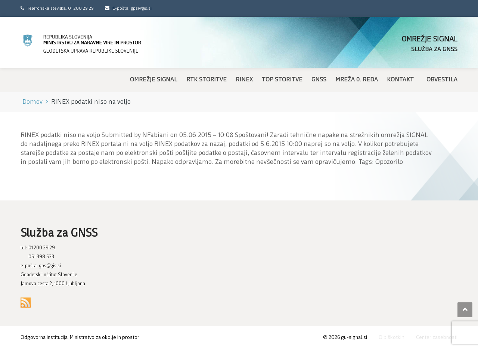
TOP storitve (282, 80)
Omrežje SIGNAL (153, 80)
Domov (32, 102)
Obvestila (441, 80)
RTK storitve (206, 80)
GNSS (318, 80)
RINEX (244, 80)
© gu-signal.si (345, 337)
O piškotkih (391, 337)
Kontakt (400, 80)
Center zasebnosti (436, 337)
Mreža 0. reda (356, 80)
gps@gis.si (50, 266)
